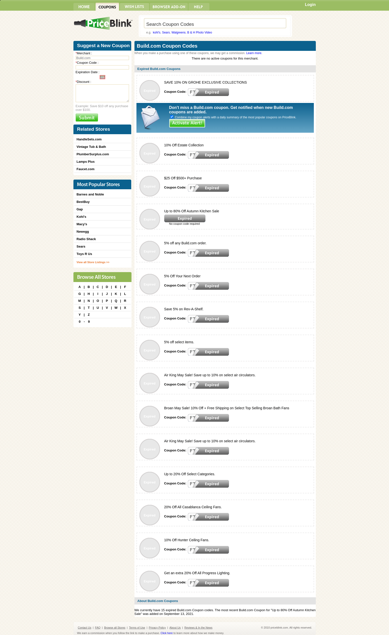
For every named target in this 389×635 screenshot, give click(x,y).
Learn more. (254, 53)
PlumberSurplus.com (93, 154)
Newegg (83, 231)
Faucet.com (86, 169)
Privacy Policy (157, 627)
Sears (166, 32)
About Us (175, 627)
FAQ (97, 627)
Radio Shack (86, 239)
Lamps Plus (86, 161)
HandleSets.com (89, 139)
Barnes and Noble (90, 194)
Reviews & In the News (198, 627)
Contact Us (84, 627)
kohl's (156, 32)
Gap (80, 209)
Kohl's (81, 217)
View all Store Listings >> (93, 262)
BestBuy (83, 202)
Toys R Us (84, 254)
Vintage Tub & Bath (91, 147)
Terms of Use (137, 627)
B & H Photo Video (199, 32)
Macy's (82, 224)
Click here (167, 633)
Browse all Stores (115, 627)
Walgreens (178, 32)
